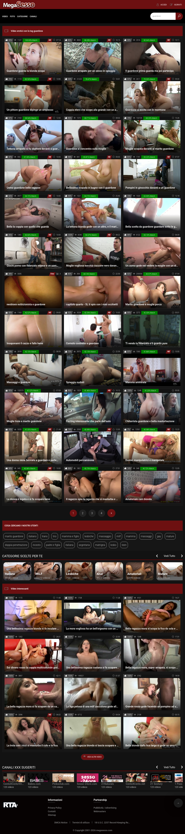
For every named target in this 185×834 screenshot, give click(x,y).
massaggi (146, 536)
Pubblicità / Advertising (105, 808)
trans (45, 536)
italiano (32, 536)
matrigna (100, 544)
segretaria (84, 544)
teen (124, 544)
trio (54, 536)
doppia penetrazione (16, 544)
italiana (69, 544)
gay (159, 536)
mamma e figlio (70, 536)
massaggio (105, 536)
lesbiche (89, 536)
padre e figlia (53, 544)
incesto (37, 544)
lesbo (113, 544)
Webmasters (100, 811)
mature (170, 536)
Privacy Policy (55, 808)
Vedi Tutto (169, 555)
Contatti (52, 811)
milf (119, 536)
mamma (130, 536)
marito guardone (14, 536)
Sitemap (52, 815)
